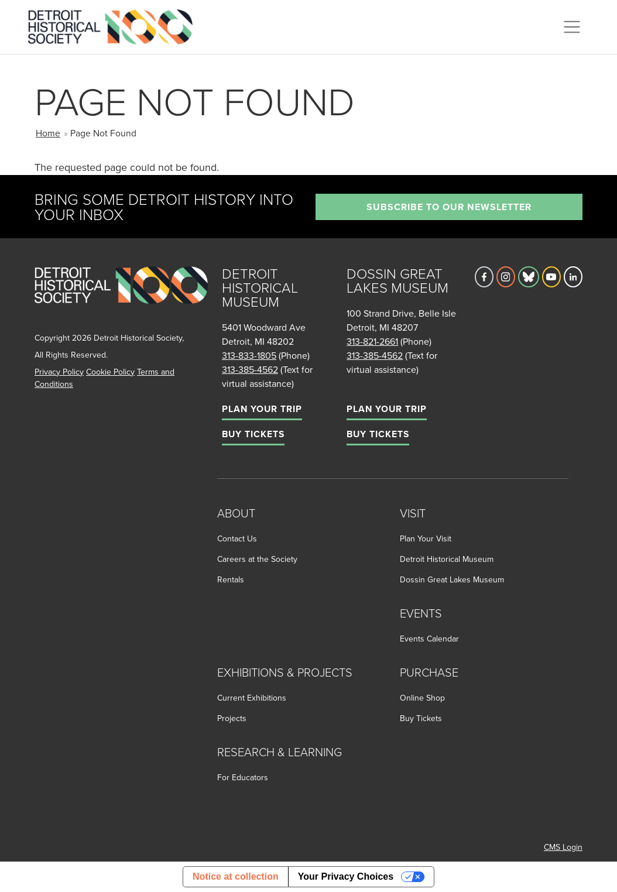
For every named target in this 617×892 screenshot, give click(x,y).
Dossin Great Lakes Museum (452, 579)
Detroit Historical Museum (446, 559)
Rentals (230, 579)
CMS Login (563, 847)
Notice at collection (236, 876)
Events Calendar (429, 638)
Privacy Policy (59, 372)
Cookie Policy (110, 372)
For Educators (242, 777)
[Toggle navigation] (572, 27)
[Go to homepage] (121, 297)
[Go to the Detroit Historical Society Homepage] (115, 25)
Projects (231, 718)
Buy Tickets (253, 434)
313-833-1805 (249, 355)
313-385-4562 (250, 369)
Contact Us (237, 538)
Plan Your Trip (262, 409)
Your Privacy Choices (345, 876)
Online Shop (422, 698)
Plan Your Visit (425, 538)
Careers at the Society (257, 559)
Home (48, 132)
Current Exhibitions (251, 698)
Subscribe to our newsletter (449, 207)
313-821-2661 (372, 341)
